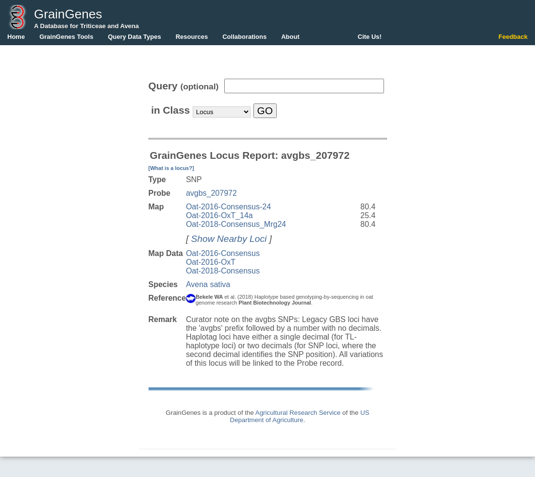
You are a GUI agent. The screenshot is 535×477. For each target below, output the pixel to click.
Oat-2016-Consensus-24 (228, 207)
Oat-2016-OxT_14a (219, 215)
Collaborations (244, 36)
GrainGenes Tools (66, 36)
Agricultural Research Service (298, 412)
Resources (192, 36)
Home (16, 36)
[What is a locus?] (171, 168)
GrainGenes (68, 14)
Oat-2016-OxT (210, 262)
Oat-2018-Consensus (223, 271)
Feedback (513, 36)
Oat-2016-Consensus (223, 253)
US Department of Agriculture (299, 416)
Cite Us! (370, 36)
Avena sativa (208, 284)
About (290, 36)
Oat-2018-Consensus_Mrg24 (236, 224)
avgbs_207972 (211, 193)
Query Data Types (134, 36)
